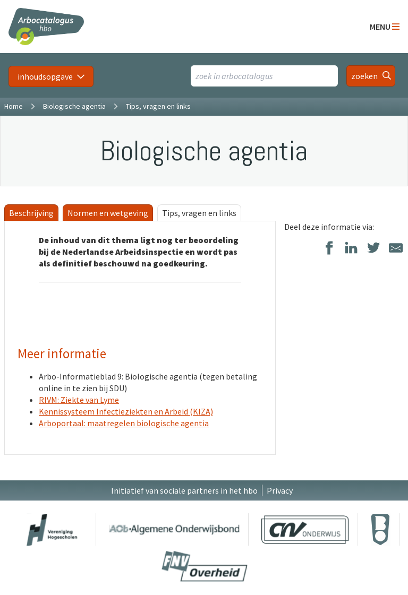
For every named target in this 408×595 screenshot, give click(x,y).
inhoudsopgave (45, 76)
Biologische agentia (74, 106)
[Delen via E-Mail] (396, 248)
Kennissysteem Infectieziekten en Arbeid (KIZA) (126, 411)
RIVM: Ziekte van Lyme (79, 399)
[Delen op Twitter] (373, 248)
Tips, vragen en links (199, 213)
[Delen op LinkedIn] (351, 248)
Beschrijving (31, 213)
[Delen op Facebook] (329, 248)
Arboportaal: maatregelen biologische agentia (124, 423)
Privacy (280, 490)
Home (13, 106)
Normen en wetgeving (107, 213)
